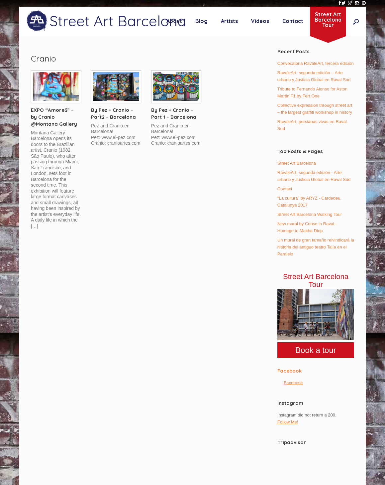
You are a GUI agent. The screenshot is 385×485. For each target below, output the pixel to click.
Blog (201, 21)
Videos (260, 21)
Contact (292, 21)
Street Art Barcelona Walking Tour (309, 214)
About (174, 21)
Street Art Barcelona (296, 163)
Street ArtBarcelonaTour (328, 19)
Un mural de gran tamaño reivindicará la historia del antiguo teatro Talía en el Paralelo (315, 247)
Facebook (289, 371)
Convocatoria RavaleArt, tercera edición (315, 63)
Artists (229, 21)
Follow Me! (287, 421)
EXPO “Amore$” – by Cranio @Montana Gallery (54, 117)
